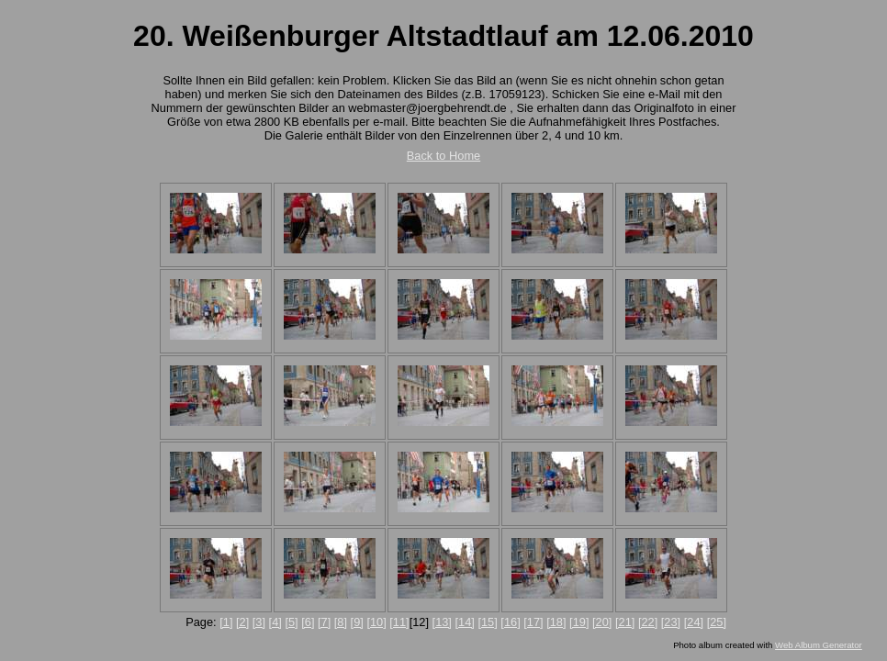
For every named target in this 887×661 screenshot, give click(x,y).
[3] (259, 622)
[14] (465, 622)
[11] (399, 622)
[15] (487, 622)
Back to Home (443, 155)
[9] (357, 622)
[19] (579, 622)
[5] (291, 622)
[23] (670, 622)
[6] (307, 622)
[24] (693, 622)
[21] (624, 622)
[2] (242, 622)
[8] (340, 622)
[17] (533, 622)
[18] (556, 622)
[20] (602, 622)
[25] (716, 622)
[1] (225, 622)
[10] (376, 622)
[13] (442, 622)
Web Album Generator (818, 645)
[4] (275, 622)
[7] (324, 622)
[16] (510, 622)
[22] (647, 622)
